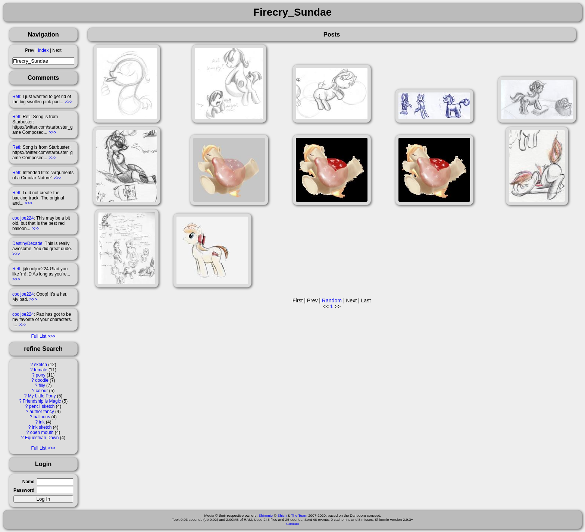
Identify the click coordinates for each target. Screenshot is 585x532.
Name (28, 481)
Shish (282, 515)
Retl (16, 96)
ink (41, 422)
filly (41, 385)
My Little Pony (42, 396)
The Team (299, 515)
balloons (42, 416)
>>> (68, 101)
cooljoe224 (23, 218)
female (40, 369)
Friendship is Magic (42, 401)
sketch (40, 364)
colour (42, 390)
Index (43, 50)
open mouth (42, 432)
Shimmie (266, 515)
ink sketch (42, 427)
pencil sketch (42, 406)
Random (332, 300)
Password (23, 490)
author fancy (41, 411)
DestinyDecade (27, 243)
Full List (38, 336)
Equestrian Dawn (42, 437)
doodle (42, 380)
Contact (292, 524)
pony (41, 375)
